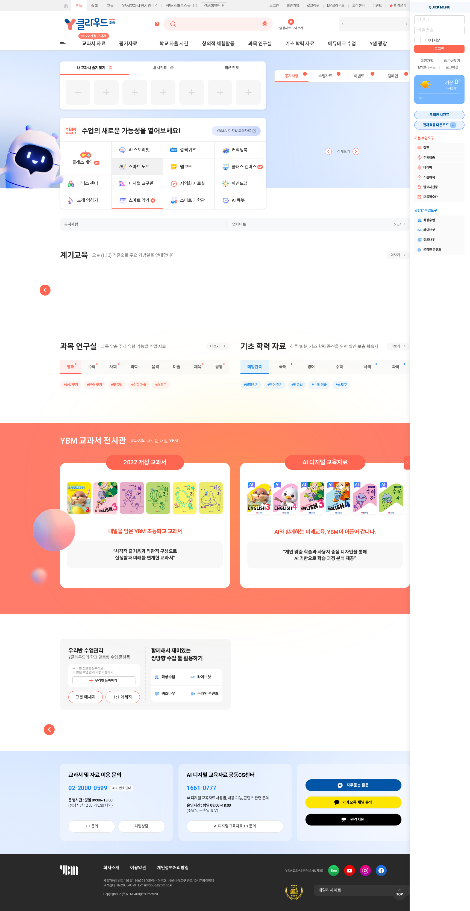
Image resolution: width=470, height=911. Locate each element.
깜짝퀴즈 (188, 149)
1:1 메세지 (122, 697)
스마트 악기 (142, 200)
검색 (173, 24)
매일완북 (254, 366)
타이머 (424, 167)
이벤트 (377, 6)
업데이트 (239, 224)
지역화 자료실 (192, 183)
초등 (78, 6)
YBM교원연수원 (214, 6)
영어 (70, 366)
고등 (110, 6)
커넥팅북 (240, 149)
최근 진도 (232, 68)
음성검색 (265, 24)
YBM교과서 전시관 (136, 6)
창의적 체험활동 (218, 43)
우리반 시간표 (439, 115)
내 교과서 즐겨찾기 (91, 68)
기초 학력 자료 (299, 43)
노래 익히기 (87, 200)
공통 (219, 366)
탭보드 (186, 166)
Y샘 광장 (378, 43)
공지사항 (71, 224)
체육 (197, 366)
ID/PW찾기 (452, 61)
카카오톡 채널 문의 (357, 802)
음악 (155, 366)
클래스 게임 (85, 162)
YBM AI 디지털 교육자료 (234, 131)
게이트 (65, 5)
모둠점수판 (427, 196)
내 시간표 (159, 68)
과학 (134, 366)
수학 (92, 366)
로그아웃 (313, 6)
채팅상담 (141, 826)
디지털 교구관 (141, 183)
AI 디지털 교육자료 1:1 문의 (235, 826)
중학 (94, 6)
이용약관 (138, 867)
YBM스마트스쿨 (178, 6)
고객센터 (358, 6)
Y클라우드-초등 (89, 24)
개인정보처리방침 (173, 867)
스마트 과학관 (192, 200)
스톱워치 (426, 177)
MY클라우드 (336, 6)
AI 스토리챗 (139, 149)
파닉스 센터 (87, 183)
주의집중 (426, 157)
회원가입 (293, 6)
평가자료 (128, 43)
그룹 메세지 (85, 697)
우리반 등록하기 (106, 680)
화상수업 (426, 220)
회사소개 (111, 867)
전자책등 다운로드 (436, 125)
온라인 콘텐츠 (429, 249)
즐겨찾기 (399, 5)
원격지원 (357, 819)
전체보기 (343, 152)
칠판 (423, 147)
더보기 (398, 225)
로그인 (274, 6)
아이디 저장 (432, 40)
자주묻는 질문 (357, 785)
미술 (176, 366)
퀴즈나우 (426, 240)
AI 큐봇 (238, 200)
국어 (282, 366)
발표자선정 (427, 187)
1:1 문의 (92, 826)
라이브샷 (426, 230)
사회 (113, 366)
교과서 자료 (93, 43)
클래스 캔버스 (247, 166)
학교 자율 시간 (173, 43)
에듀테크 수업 (342, 43)
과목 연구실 (260, 43)
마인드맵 (240, 183)
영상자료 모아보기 (291, 28)
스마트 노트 (139, 166)
